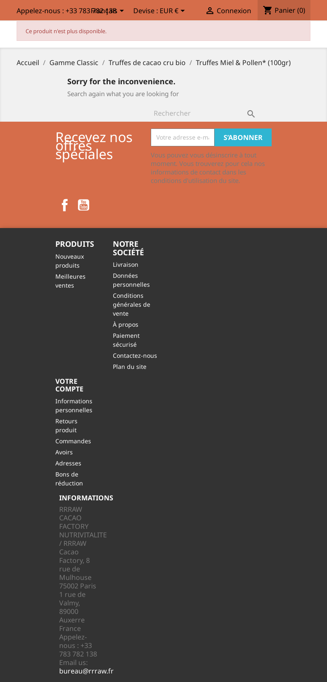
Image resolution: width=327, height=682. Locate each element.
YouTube (83, 205)
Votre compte (69, 385)
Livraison (125, 264)
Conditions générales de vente (131, 304)
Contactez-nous (135, 355)
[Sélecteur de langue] (109, 11)
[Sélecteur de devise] (174, 11)
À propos (125, 324)
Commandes (73, 441)
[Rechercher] (203, 113)
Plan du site (129, 366)
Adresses (68, 463)
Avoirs (64, 452)
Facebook (64, 205)
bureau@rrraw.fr (86, 671)
